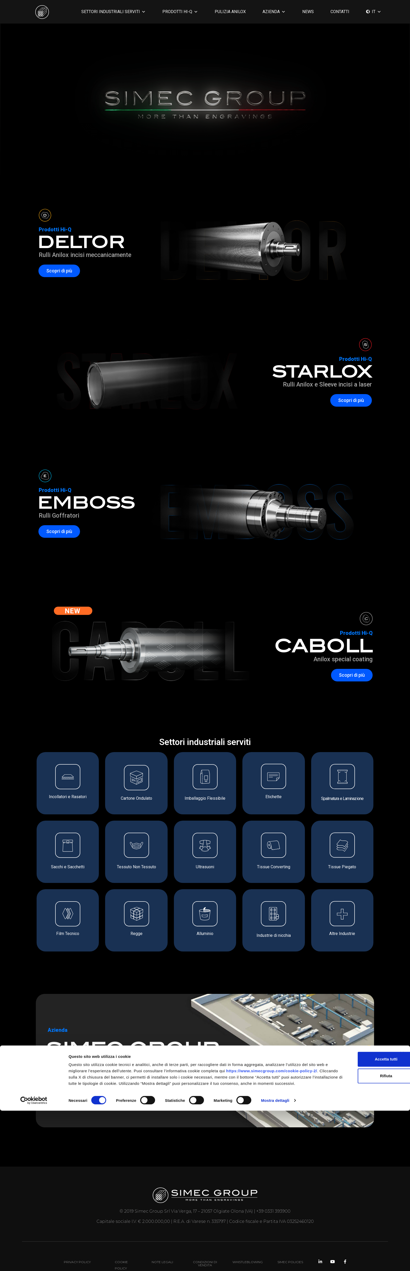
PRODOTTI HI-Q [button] (180, 11)
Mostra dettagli (275, 1260)
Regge (136, 933)
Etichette (273, 796)
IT (376, 11)
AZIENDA (274, 11)
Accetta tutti (353, 1213)
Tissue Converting (273, 866)
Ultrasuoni (205, 866)
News (308, 11)
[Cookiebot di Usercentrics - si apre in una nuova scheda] (34, 1261)
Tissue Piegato (342, 866)
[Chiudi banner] (402, 1208)
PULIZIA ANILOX (230, 11)
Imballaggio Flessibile (205, 798)
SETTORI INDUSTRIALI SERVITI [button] (113, 11)
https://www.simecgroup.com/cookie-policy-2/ (114, 1231)
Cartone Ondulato (136, 798)
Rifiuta (353, 1230)
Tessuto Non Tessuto (136, 866)
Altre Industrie (342, 933)
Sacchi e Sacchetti (67, 866)
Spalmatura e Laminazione (342, 798)
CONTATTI (340, 11)
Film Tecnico (67, 933)
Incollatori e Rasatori (68, 796)
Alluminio (205, 933)
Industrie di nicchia (274, 935)
